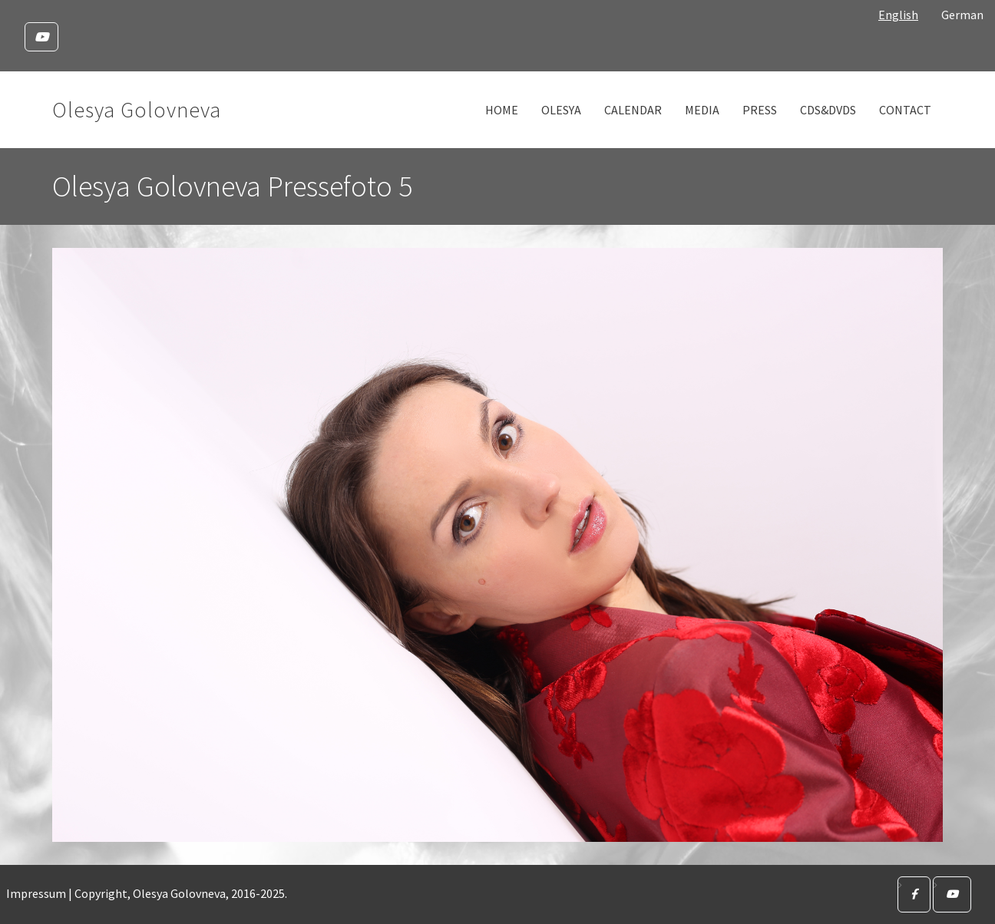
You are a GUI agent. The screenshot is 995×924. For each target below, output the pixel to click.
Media (702, 109)
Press (759, 109)
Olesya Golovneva (136, 110)
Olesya (561, 109)
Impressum (36, 893)
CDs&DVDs (828, 109)
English (898, 14)
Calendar (633, 109)
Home (501, 109)
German (962, 14)
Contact (905, 109)
